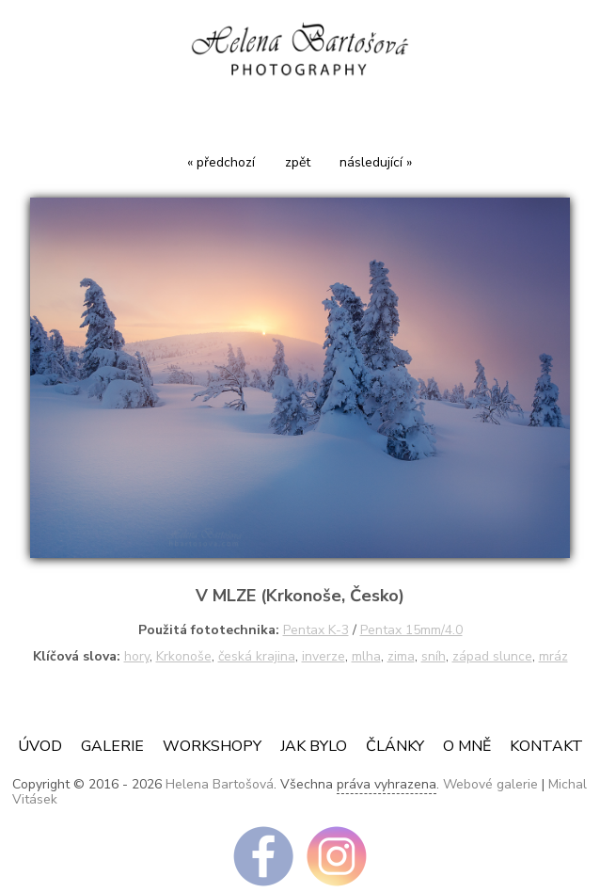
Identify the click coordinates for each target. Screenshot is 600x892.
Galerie (112, 746)
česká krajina (256, 656)
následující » (375, 162)
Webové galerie (490, 784)
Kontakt (546, 746)
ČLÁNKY (395, 746)
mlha (366, 656)
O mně (467, 746)
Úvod (40, 746)
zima (401, 656)
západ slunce (492, 656)
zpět (297, 162)
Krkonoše (184, 656)
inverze (323, 656)
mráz (553, 656)
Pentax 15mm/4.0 (411, 630)
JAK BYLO (313, 746)
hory (137, 656)
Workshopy (212, 746)
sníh (433, 656)
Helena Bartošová (220, 784)
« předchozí (221, 162)
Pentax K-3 (316, 630)
